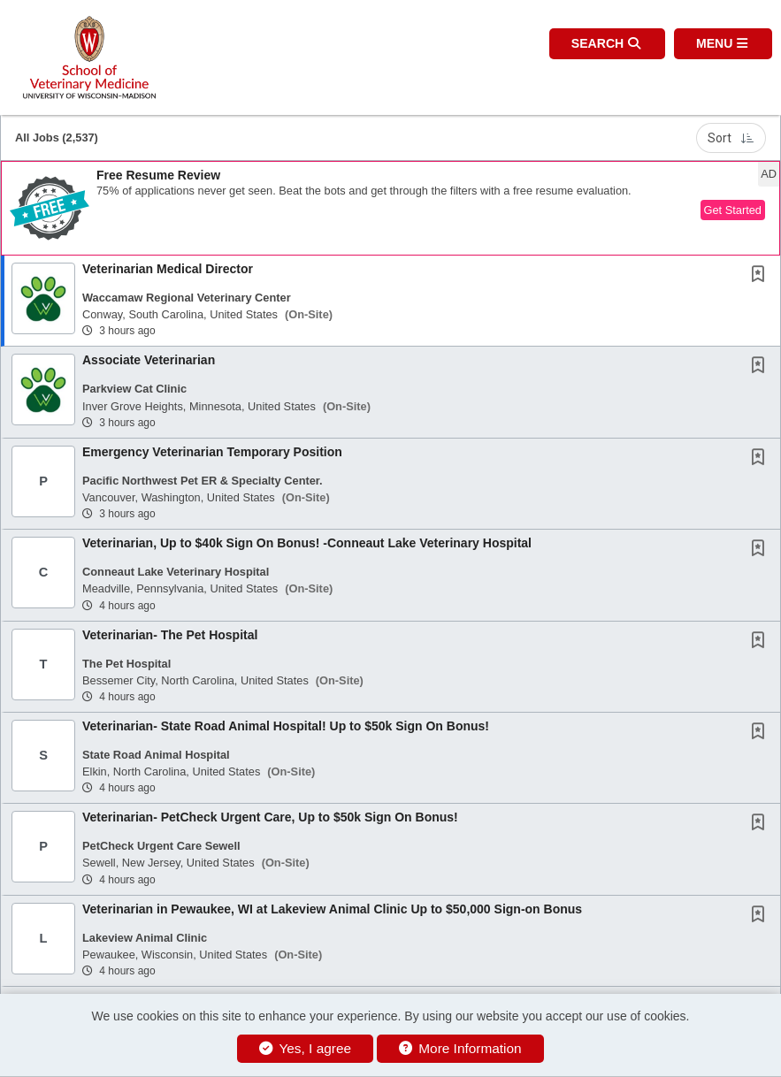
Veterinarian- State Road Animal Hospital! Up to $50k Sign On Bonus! (285, 726)
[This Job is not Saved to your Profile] (761, 276)
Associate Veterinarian (148, 360)
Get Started (733, 210)
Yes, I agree (305, 1048)
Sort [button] (731, 138)
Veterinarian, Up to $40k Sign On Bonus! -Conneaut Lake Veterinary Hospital (307, 543)
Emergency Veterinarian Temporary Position (212, 452)
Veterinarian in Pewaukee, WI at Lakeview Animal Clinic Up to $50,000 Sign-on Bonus (332, 909)
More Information (460, 1048)
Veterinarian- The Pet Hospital (169, 635)
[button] (723, 43)
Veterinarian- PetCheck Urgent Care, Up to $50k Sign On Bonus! (270, 817)
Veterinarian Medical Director (167, 269)
